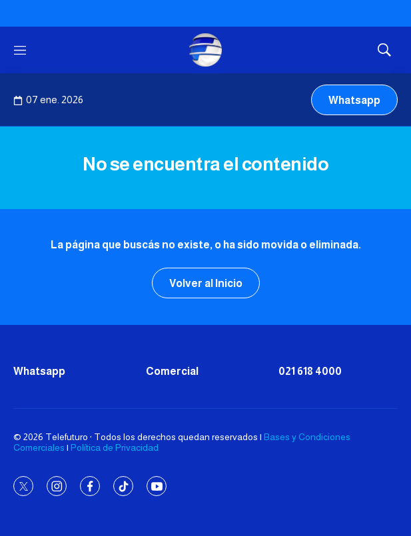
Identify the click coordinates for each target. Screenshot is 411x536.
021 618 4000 (310, 371)
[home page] (205, 50)
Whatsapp (354, 100)
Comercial (172, 371)
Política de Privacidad (115, 447)
